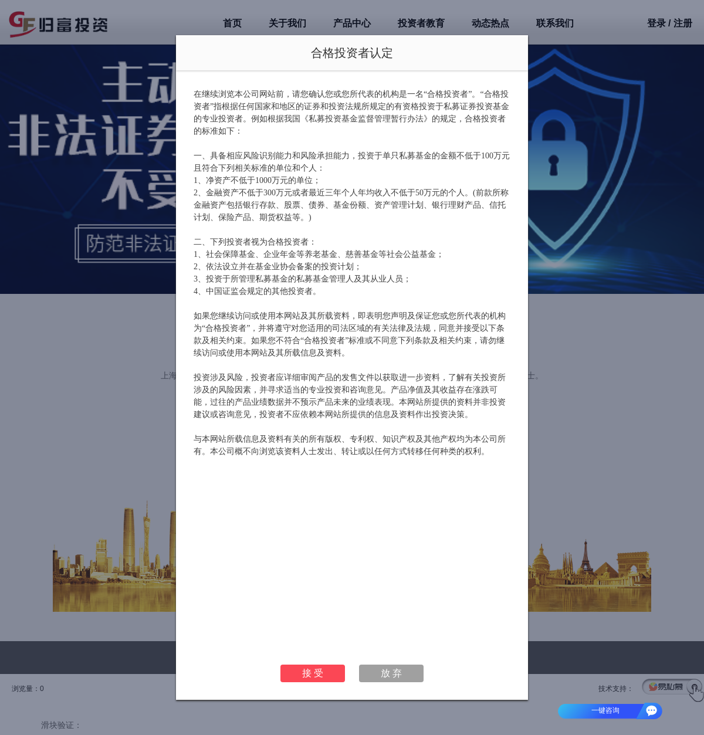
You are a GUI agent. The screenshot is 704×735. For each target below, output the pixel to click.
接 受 (312, 673)
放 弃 (391, 673)
